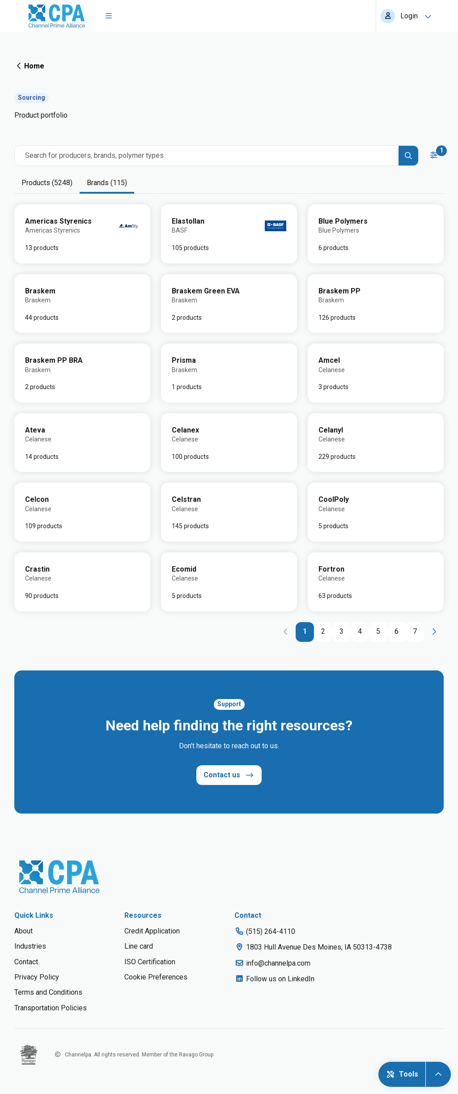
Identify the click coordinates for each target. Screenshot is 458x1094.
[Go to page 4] (360, 632)
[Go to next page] (433, 632)
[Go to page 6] (396, 632)
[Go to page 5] (378, 632)
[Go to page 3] (341, 632)
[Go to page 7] (415, 632)
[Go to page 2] (323, 632)
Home (29, 66)
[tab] (47, 183)
